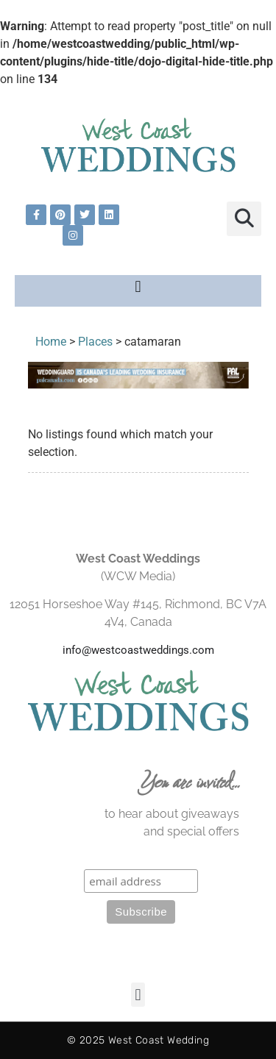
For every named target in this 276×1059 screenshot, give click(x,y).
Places (95, 342)
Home (50, 342)
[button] (244, 219)
